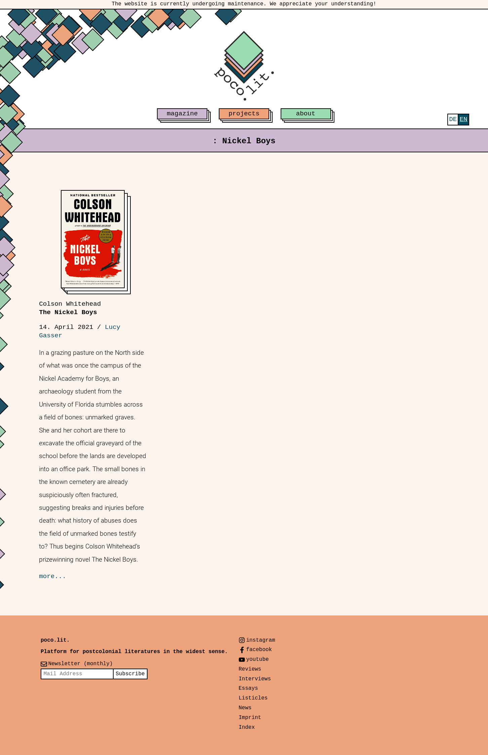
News (245, 708)
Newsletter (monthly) (80, 664)
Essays (248, 688)
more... (52, 576)
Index (247, 727)
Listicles (253, 698)
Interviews (255, 679)
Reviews (250, 669)
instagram (260, 640)
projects (244, 113)
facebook (259, 650)
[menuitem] (453, 119)
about (306, 113)
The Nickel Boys (70, 308)
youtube (257, 659)
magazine (182, 113)
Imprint (250, 718)
